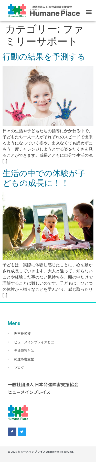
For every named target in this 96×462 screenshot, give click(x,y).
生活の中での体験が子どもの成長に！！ (44, 178)
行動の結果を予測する (44, 57)
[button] (89, 12)
